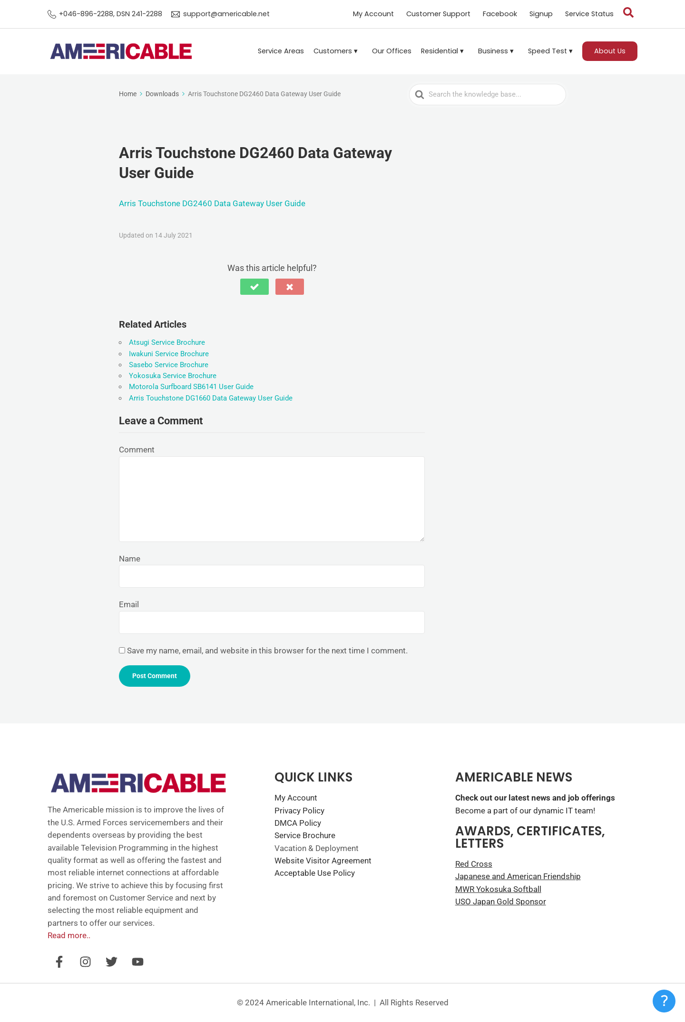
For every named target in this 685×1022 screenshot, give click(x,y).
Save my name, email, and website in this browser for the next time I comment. (267, 650)
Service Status (589, 14)
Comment (137, 449)
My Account (373, 14)
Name (129, 558)
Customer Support (438, 14)
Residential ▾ (442, 51)
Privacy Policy (299, 810)
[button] (338, 51)
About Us (610, 51)
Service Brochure (304, 835)
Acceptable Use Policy (314, 873)
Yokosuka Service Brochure (172, 375)
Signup (541, 14)
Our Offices (391, 51)
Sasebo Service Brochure (168, 365)
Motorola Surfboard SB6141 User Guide (191, 386)
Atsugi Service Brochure (167, 342)
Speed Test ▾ (550, 51)
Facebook (500, 14)
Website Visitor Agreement (323, 860)
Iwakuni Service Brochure (169, 354)
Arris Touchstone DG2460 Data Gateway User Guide (212, 203)
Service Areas (281, 51)
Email (129, 604)
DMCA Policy (297, 823)
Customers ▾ (335, 51)
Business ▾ (496, 51)
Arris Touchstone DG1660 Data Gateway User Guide (211, 398)
